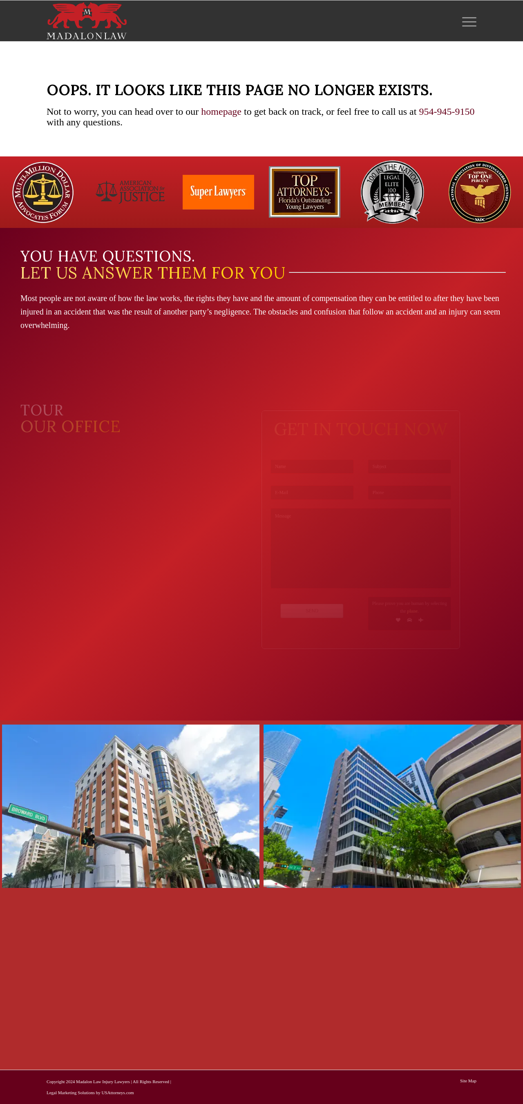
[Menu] (466, 20)
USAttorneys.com (117, 1092)
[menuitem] (466, 20)
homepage (221, 111)
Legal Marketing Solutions (71, 1092)
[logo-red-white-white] (87, 20)
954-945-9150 (446, 111)
